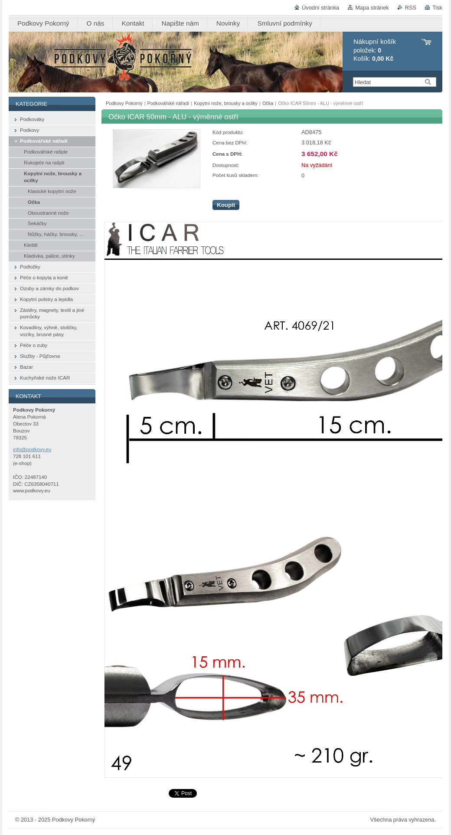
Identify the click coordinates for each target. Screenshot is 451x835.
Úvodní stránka (320, 7)
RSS (410, 7)
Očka (267, 103)
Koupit (226, 205)
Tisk (437, 7)
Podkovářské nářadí (168, 103)
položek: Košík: (374, 50)
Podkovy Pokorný (124, 103)
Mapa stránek (372, 7)
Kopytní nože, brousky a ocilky (226, 103)
